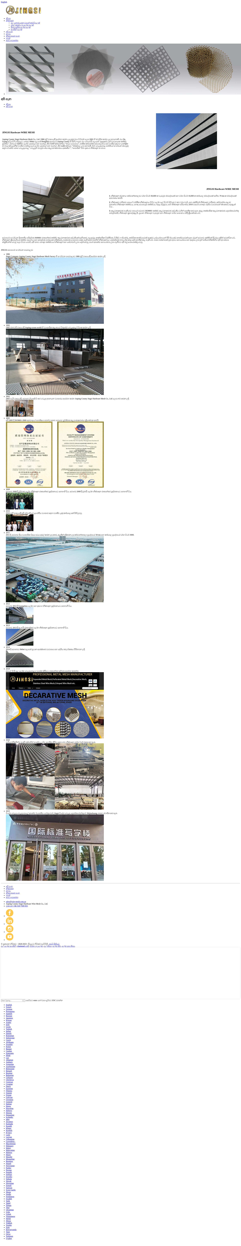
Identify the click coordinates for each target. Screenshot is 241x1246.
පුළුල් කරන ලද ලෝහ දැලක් (22, 25)
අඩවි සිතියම (54, 944)
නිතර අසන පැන (13, 36)
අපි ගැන (9, 32)
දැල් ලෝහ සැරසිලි (8, 946)
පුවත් (8, 38)
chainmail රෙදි (23, 946)
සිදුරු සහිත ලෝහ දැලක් (20, 27)
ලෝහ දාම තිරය (68, 946)
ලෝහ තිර (56, 946)
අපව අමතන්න (12, 40)
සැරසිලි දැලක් (16, 29)
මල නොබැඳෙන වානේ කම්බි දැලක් (25, 23)
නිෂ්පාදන (10, 21)
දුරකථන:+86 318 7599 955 (17, 906)
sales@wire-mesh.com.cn (16, 902)
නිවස (8, 18)
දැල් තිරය (47, 946)
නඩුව (8, 34)
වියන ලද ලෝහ (36, 946)
